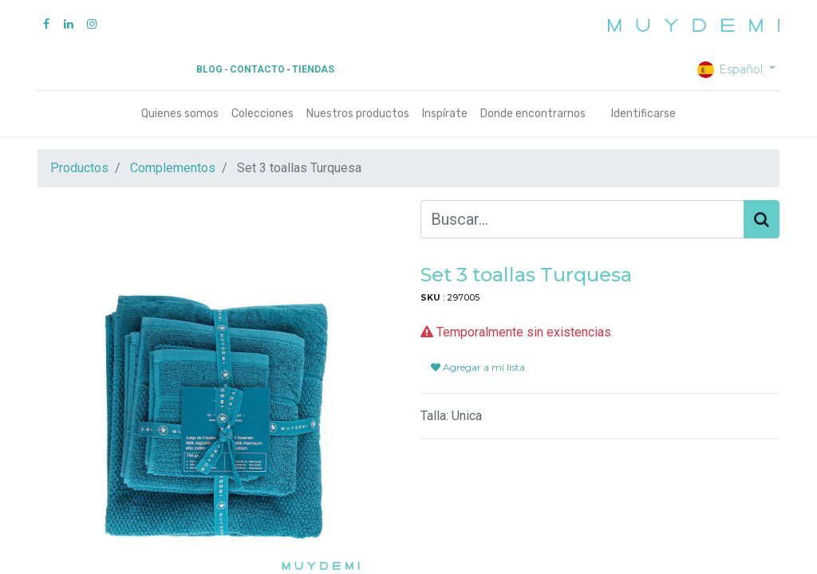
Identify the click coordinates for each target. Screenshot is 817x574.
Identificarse (643, 113)
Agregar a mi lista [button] (478, 367)
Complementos (172, 167)
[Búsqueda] (762, 219)
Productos (79, 167)
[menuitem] (180, 113)
